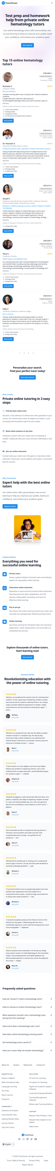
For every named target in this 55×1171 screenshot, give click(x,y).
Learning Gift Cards (9, 1115)
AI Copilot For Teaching (38, 1082)
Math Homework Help (10, 1082)
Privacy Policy (34, 1160)
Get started (27, 45)
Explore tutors (10, 506)
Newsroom (28, 1065)
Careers (16, 1065)
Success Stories (8, 1123)
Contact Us (40, 1065)
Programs (5, 1099)
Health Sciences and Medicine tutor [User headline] (15, 259)
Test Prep (5, 1091)
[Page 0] (33, 353)
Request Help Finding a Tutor (40, 1115)
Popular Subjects (8, 1078)
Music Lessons (7, 1095)
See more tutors (27, 377)
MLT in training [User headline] (8, 314)
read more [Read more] (6, 103)
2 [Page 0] (24, 353)
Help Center (33, 1126)
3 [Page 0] (28, 353)
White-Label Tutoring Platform (41, 1104)
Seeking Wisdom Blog (10, 1119)
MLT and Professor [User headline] (9, 91)
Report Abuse (27, 1165)
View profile (8, 121)
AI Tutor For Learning (37, 1078)
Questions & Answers (10, 1110)
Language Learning (9, 1086)
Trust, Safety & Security (16, 1160)
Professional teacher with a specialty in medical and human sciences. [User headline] (27, 149)
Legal (46, 1160)
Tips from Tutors (8, 1127)
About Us (5, 1065)
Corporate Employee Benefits (40, 1093)
